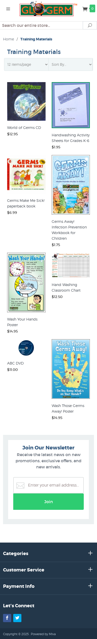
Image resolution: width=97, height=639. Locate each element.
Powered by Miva (43, 634)
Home (8, 39)
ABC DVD (15, 363)
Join (48, 501)
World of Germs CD (24, 127)
